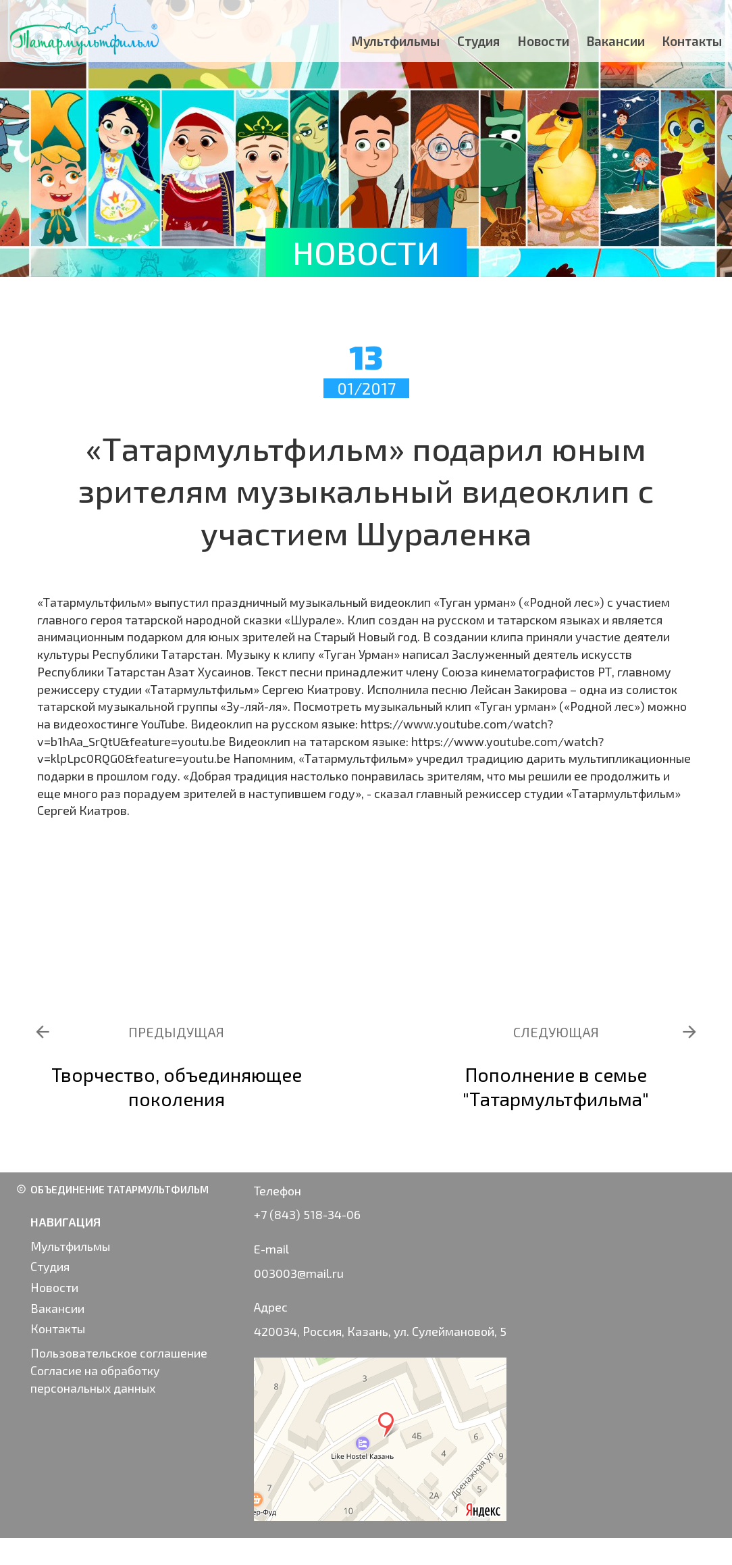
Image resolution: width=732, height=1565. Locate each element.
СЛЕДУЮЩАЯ (556, 1032)
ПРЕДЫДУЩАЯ (176, 1032)
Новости (543, 41)
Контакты (692, 41)
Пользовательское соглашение (118, 1352)
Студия (478, 41)
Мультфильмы (396, 41)
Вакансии (616, 41)
